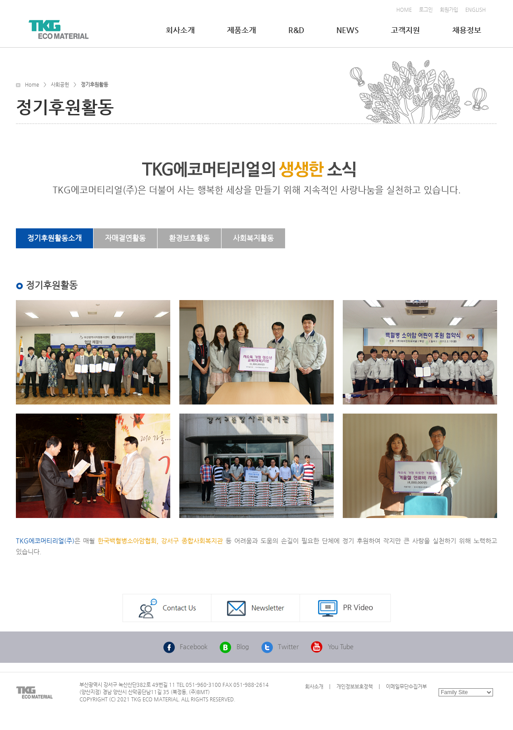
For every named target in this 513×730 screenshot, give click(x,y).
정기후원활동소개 (54, 238)
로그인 (426, 10)
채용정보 (467, 30)
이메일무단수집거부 (406, 687)
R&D (297, 30)
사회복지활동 (253, 238)
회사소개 (181, 30)
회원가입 (449, 10)
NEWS (348, 30)
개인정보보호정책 (354, 687)
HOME (404, 10)
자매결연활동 (125, 238)
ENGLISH (475, 10)
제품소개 (242, 30)
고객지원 (406, 30)
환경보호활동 (189, 238)
